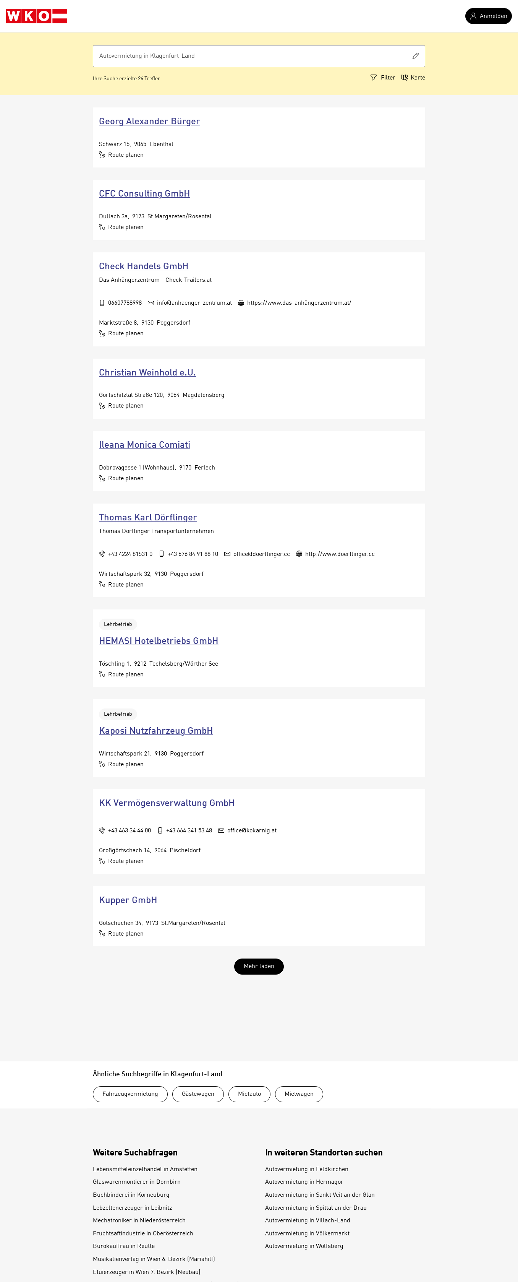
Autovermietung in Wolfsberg (304, 1246)
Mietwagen (299, 1094)
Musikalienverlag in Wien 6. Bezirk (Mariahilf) (154, 1259)
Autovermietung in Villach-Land (307, 1221)
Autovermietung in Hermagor (304, 1182)
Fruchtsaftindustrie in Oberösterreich (143, 1234)
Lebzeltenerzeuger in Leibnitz (132, 1208)
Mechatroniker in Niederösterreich (139, 1221)
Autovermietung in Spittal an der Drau (316, 1208)
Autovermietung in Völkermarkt (307, 1234)
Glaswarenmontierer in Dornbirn (137, 1182)
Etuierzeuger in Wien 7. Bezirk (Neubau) (147, 1272)
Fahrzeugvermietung (130, 1094)
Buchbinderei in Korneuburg (131, 1195)
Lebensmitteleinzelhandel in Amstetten (145, 1170)
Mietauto (249, 1094)
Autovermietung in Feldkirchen (306, 1170)
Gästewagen (198, 1094)
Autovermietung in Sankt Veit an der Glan (320, 1195)
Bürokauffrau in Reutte (124, 1246)
